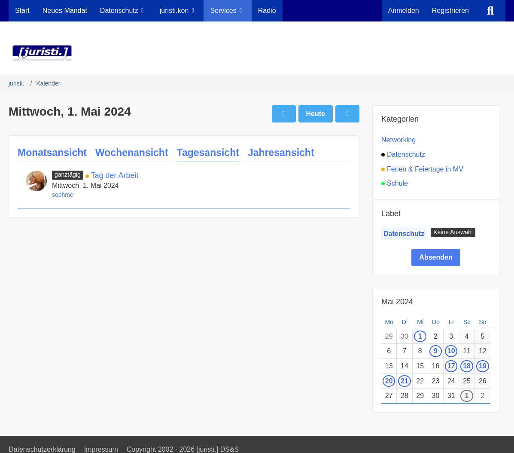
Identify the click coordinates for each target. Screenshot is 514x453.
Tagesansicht (208, 152)
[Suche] (490, 10)
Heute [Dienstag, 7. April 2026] (315, 113)
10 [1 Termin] (451, 351)
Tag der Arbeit (114, 175)
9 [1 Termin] (436, 351)
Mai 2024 (397, 301)
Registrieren (450, 10)
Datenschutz (403, 233)
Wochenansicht (131, 152)
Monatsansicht (52, 152)
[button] (453, 232)
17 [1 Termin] (451, 366)
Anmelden (403, 10)
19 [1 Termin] (483, 366)
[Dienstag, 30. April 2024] (284, 113)
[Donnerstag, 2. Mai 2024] (347, 113)
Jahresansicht (281, 152)
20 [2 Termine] (389, 381)
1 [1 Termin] (420, 336)
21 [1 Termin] (404, 381)
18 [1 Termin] (467, 366)
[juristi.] (257, 53)
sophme (62, 194)
